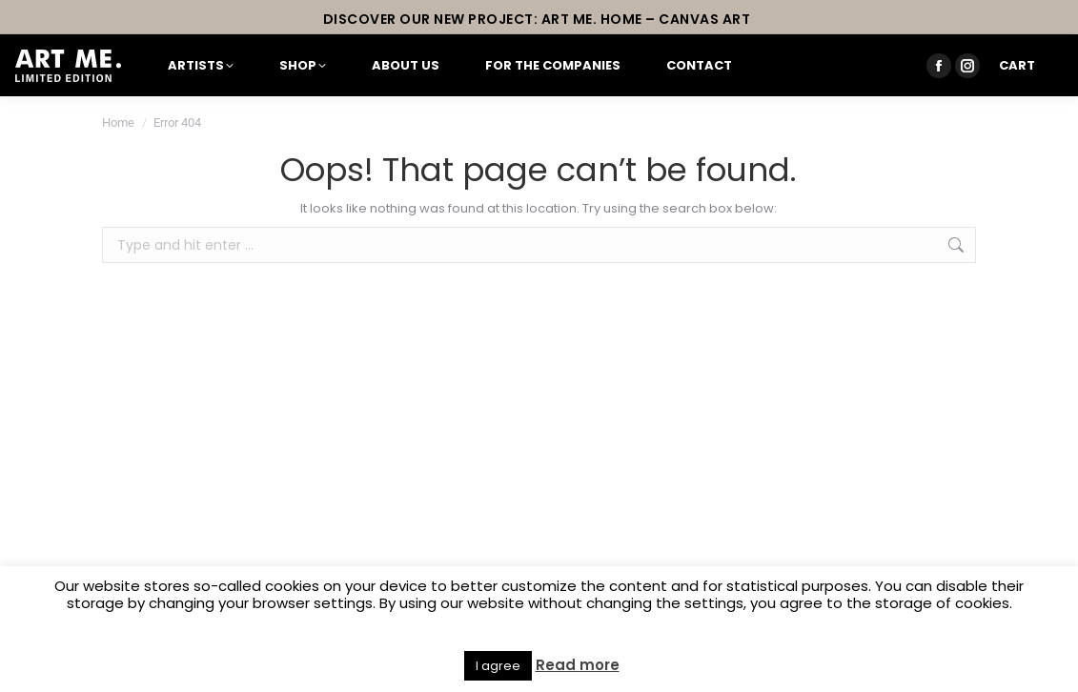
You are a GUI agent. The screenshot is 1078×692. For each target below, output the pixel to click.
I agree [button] (498, 666)
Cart (1017, 65)
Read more (578, 665)
